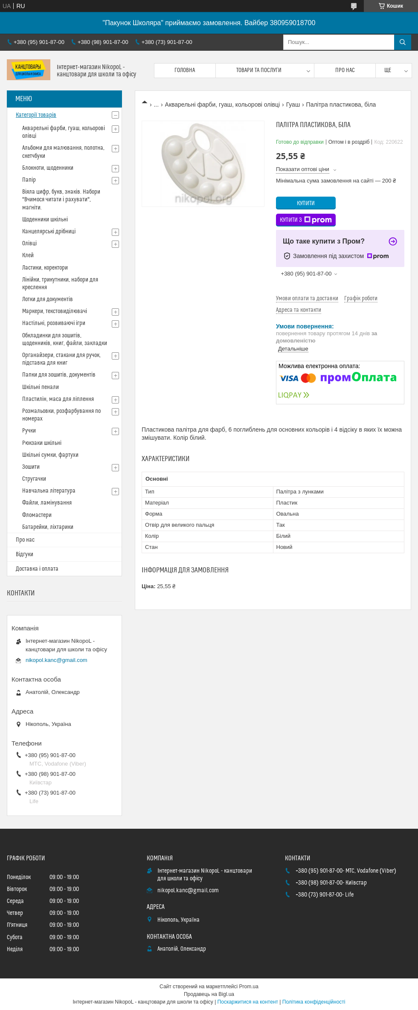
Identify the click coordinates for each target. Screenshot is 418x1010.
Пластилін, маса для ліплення (58, 399)
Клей (28, 255)
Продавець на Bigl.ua (209, 994)
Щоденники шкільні (45, 219)
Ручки (29, 430)
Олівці (29, 243)
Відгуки (24, 554)
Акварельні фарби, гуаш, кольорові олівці (222, 104)
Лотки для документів (47, 299)
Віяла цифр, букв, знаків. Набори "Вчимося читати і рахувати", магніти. (61, 200)
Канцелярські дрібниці (48, 231)
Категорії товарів (36, 115)
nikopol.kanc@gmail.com (56, 660)
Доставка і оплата (37, 569)
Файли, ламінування (47, 502)
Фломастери (37, 515)
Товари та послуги (259, 70)
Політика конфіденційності (313, 1002)
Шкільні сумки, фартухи (50, 455)
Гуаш (293, 104)
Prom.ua (248, 987)
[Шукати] (402, 42)
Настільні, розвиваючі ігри (53, 323)
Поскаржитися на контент (248, 1002)
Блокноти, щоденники (47, 168)
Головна (184, 70)
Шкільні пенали (40, 387)
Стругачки (34, 479)
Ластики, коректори (45, 267)
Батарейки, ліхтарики (47, 527)
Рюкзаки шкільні (41, 443)
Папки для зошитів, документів (59, 374)
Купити (306, 203)
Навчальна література (48, 491)
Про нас (345, 70)
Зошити (31, 467)
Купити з (306, 220)
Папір (29, 180)
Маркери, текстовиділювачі (54, 311)
